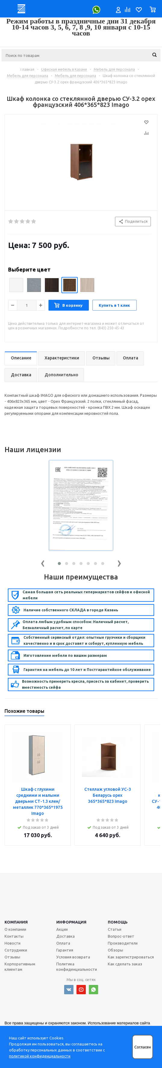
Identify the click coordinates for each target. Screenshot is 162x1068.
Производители (123, 943)
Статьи (114, 929)
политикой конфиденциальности (39, 1056)
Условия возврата (73, 957)
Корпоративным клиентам (20, 966)
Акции (62, 929)
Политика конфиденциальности (76, 966)
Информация (71, 922)
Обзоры (115, 950)
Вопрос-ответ (121, 936)
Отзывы (12, 957)
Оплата (63, 943)
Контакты (14, 936)
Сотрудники (16, 950)
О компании (15, 929)
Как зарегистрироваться (131, 957)
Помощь (118, 922)
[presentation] (43, 562)
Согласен (142, 1047)
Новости (12, 943)
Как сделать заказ (125, 964)
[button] (59, 563)
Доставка (65, 936)
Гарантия (64, 950)
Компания (16, 922)
